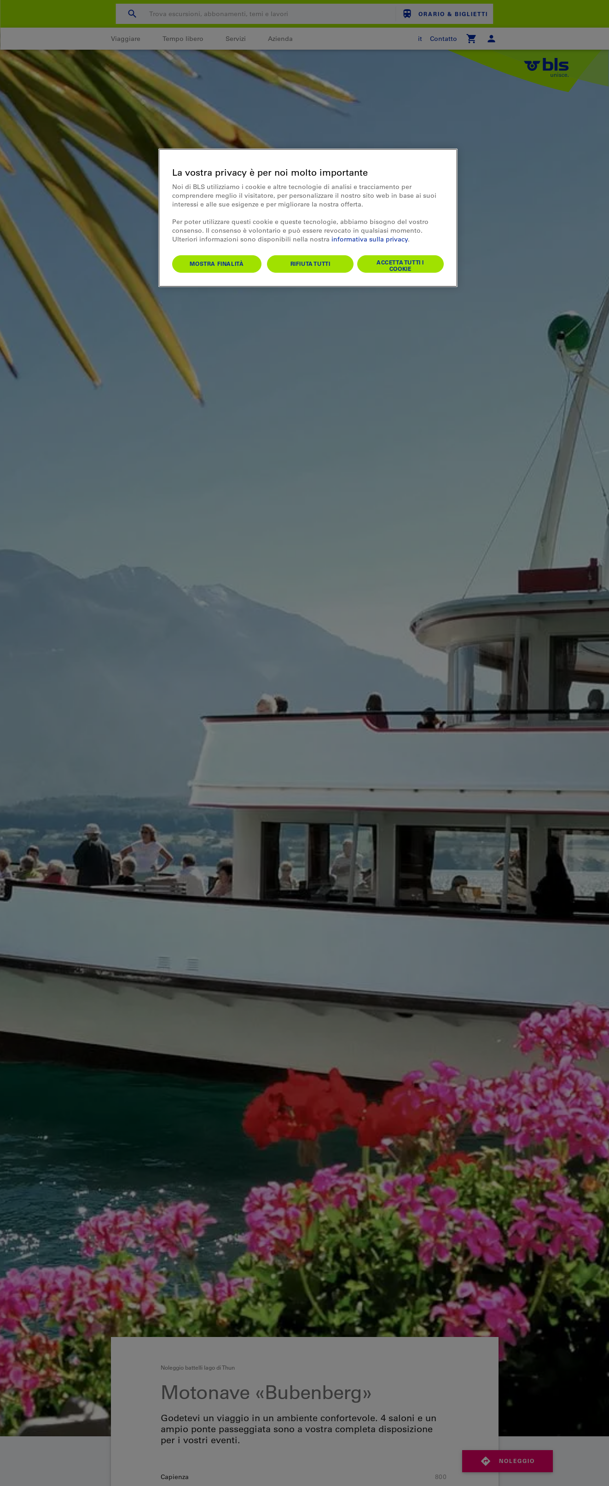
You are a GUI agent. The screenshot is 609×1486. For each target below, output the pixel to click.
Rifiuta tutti (310, 263)
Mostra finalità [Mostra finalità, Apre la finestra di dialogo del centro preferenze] (217, 263)
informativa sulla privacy (369, 239)
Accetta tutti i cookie (400, 265)
